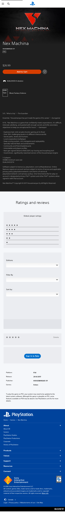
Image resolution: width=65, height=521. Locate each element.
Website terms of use (27, 503)
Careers (6, 432)
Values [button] (32, 456)
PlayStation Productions (12, 438)
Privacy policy (13, 503)
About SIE (7, 429)
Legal (5, 503)
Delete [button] (56, 337)
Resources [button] (32, 466)
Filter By (9, 275)
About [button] (32, 425)
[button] (32, 356)
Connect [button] (32, 471)
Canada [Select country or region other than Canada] (10, 500)
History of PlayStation (11, 445)
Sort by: (9, 289)
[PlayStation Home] (32, 3)
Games (12, 420)
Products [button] (32, 450)
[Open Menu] (3, 4)
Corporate (7, 441)
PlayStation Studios (10, 435)
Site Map (40, 503)
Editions (9, 260)
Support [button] (32, 461)
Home (6, 420)
